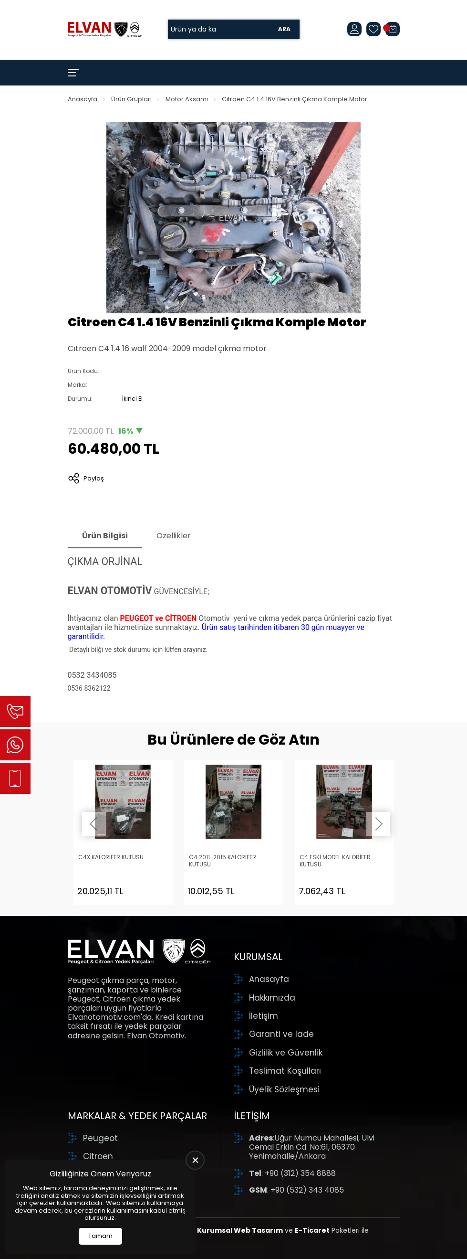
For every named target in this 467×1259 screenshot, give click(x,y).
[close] (195, 1160)
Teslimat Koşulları (285, 1071)
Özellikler (173, 535)
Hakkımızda (272, 998)
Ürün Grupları (131, 99)
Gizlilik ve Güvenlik (285, 1052)
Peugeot (100, 1138)
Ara (284, 29)
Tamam (100, 1235)
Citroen (98, 1156)
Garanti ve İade (281, 1034)
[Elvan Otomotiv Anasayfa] (105, 29)
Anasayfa (82, 99)
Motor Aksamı (187, 99)
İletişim (263, 1016)
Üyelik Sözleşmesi (284, 1089)
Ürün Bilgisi (105, 535)
